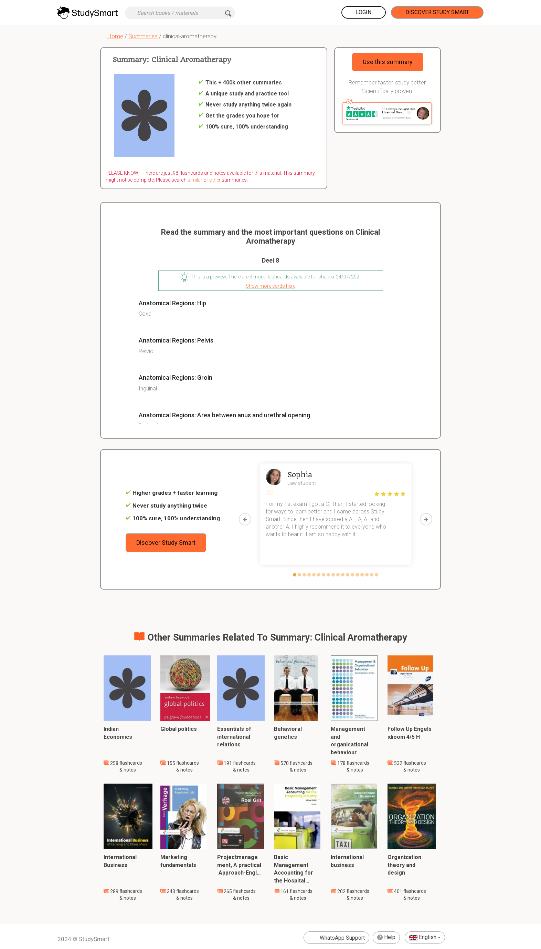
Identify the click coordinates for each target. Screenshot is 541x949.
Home (115, 36)
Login (363, 12)
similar (195, 180)
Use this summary (388, 61)
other (215, 180)
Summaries (143, 36)
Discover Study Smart (437, 12)
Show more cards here (270, 286)
